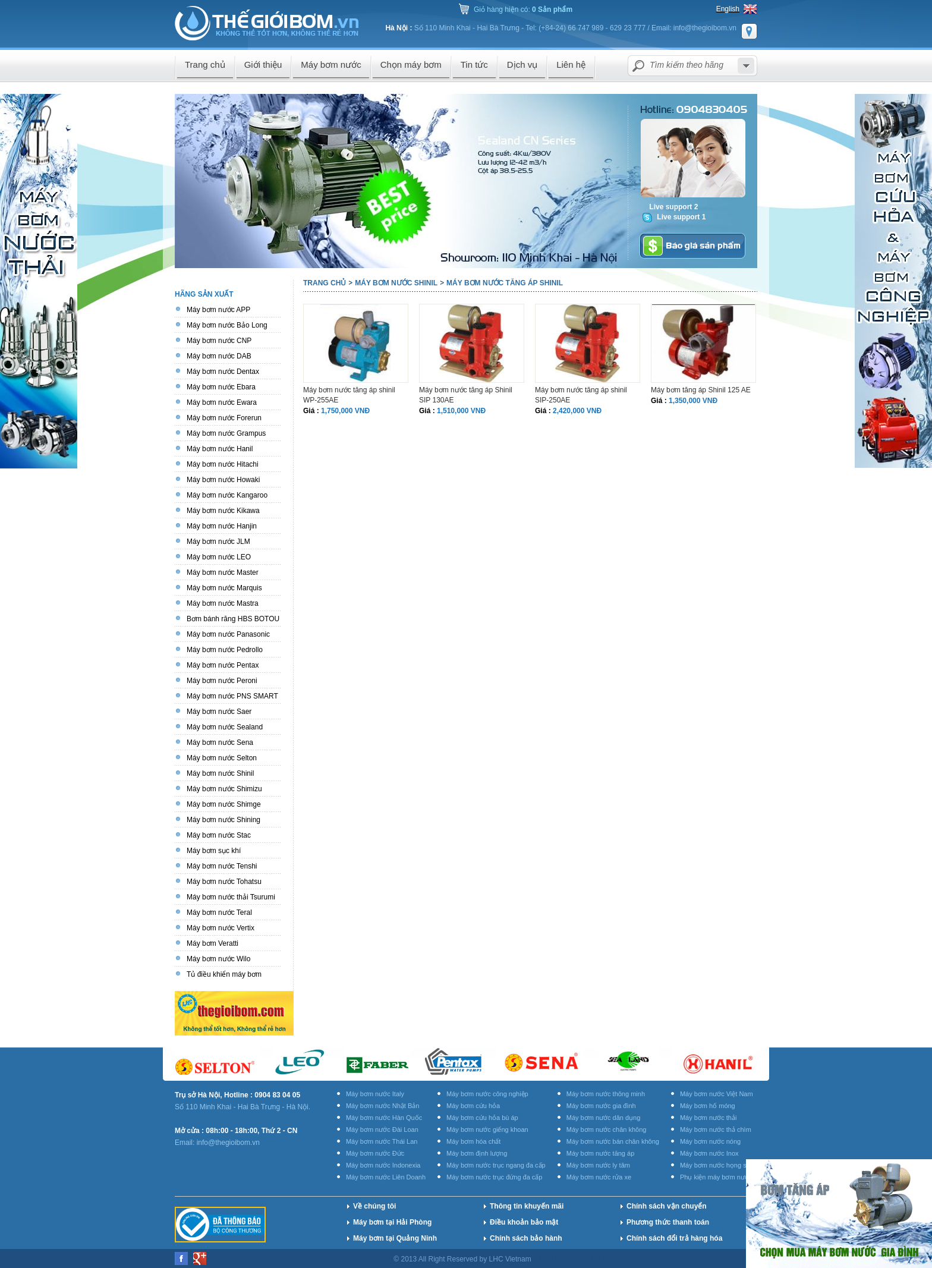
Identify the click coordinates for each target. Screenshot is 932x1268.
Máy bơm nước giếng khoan (487, 1129)
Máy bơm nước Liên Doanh (386, 1177)
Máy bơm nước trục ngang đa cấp (496, 1165)
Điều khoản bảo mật (524, 1222)
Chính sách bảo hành (526, 1238)
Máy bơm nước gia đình (601, 1105)
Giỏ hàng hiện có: (523, 9)
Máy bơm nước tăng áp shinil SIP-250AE (581, 395)
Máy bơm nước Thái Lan (381, 1141)
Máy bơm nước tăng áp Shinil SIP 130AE (465, 395)
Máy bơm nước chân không (606, 1129)
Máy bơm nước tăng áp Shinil (504, 283)
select (746, 66)
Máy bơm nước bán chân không (612, 1141)
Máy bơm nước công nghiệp (487, 1093)
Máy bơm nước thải (708, 1117)
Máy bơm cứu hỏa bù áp (482, 1117)
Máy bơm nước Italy (375, 1093)
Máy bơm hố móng (707, 1105)
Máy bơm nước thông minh (605, 1093)
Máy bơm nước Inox (709, 1153)
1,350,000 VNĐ (693, 401)
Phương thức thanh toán (667, 1222)
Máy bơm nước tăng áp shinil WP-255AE (349, 395)
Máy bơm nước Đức (375, 1153)
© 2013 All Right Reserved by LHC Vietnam (463, 1259)
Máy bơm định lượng (476, 1153)
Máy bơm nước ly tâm (598, 1165)
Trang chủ (324, 283)
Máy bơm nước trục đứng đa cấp (494, 1177)
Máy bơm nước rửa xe (598, 1177)
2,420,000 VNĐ (577, 411)
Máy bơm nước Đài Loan (382, 1129)
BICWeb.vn (622, 1259)
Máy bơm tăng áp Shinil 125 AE (701, 390)
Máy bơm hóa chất (473, 1141)
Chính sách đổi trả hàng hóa (674, 1238)
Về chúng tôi (374, 1206)
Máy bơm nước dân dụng (603, 1117)
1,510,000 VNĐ (461, 411)
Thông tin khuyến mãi (526, 1206)
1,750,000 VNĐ (345, 411)
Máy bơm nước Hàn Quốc (384, 1117)
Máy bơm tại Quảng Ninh (395, 1238)
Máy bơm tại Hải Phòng (392, 1222)
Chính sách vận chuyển (666, 1206)
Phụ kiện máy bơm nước (716, 1177)
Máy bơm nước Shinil (396, 283)
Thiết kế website (564, 1259)
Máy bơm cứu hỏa (473, 1105)
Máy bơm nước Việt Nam (716, 1093)
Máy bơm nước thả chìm (715, 1129)
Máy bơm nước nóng (710, 1141)
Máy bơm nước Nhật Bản (382, 1105)
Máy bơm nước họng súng (718, 1165)
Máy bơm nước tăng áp (600, 1153)
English (727, 9)
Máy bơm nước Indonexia (383, 1165)
